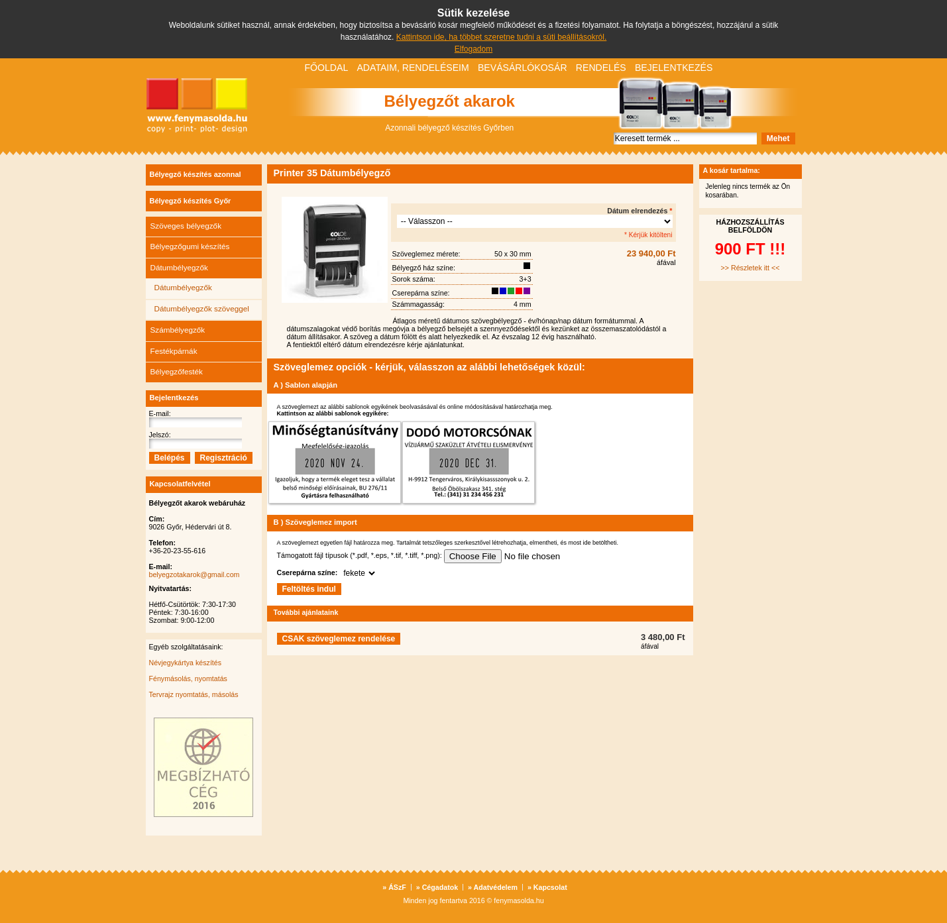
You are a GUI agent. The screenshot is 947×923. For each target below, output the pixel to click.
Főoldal (327, 67)
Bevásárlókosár (522, 67)
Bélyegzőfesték (176, 371)
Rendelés (601, 67)
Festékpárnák (173, 351)
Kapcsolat (547, 887)
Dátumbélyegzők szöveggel (201, 308)
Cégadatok (437, 887)
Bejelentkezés (673, 67)
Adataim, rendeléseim (413, 67)
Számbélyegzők (177, 329)
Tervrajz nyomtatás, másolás (194, 694)
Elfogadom (473, 49)
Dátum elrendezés (639, 211)
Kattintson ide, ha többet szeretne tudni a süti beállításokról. (501, 37)
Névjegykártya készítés (185, 663)
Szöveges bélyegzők (186, 225)
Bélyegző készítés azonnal (195, 174)
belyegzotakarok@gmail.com (194, 574)
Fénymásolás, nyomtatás (188, 678)
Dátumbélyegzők (179, 267)
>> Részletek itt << (750, 268)
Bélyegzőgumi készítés (190, 246)
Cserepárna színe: (307, 572)
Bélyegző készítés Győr (190, 201)
